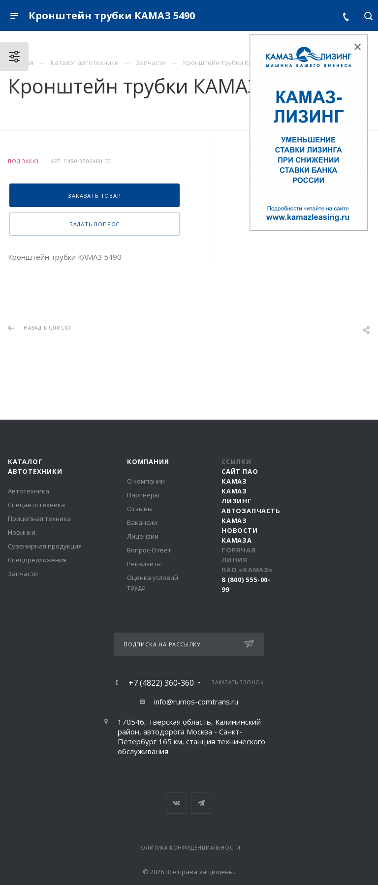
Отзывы (140, 508)
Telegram (201, 803)
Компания (148, 461)
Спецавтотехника (36, 504)
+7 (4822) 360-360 (161, 683)
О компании (146, 481)
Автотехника (28, 491)
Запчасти (23, 573)
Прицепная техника (39, 518)
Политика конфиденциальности (189, 847)
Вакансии (142, 522)
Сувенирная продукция (45, 546)
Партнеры (143, 494)
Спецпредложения (37, 559)
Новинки (21, 532)
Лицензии (142, 536)
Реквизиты (144, 563)
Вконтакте (176, 803)
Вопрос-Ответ (149, 550)
